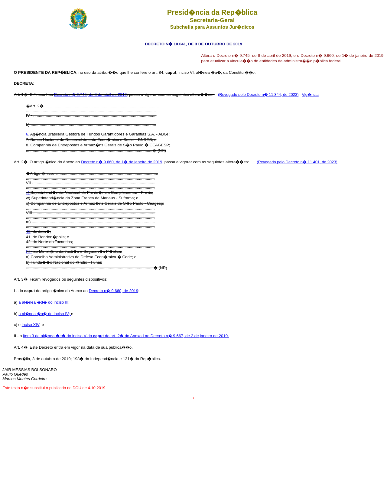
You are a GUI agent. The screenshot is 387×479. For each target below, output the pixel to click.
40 (28, 231)
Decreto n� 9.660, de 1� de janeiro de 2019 (121, 162)
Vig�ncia (310, 94)
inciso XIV (31, 324)
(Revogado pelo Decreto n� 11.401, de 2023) (297, 162)
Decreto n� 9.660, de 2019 (113, 290)
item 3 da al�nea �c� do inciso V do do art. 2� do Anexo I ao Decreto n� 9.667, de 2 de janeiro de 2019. (126, 336)
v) (28, 192)
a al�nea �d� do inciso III (43, 302)
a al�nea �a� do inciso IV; (44, 313)
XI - (29, 251)
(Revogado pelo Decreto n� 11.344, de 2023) (258, 94)
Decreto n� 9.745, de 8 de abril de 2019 (90, 94)
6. (27, 134)
